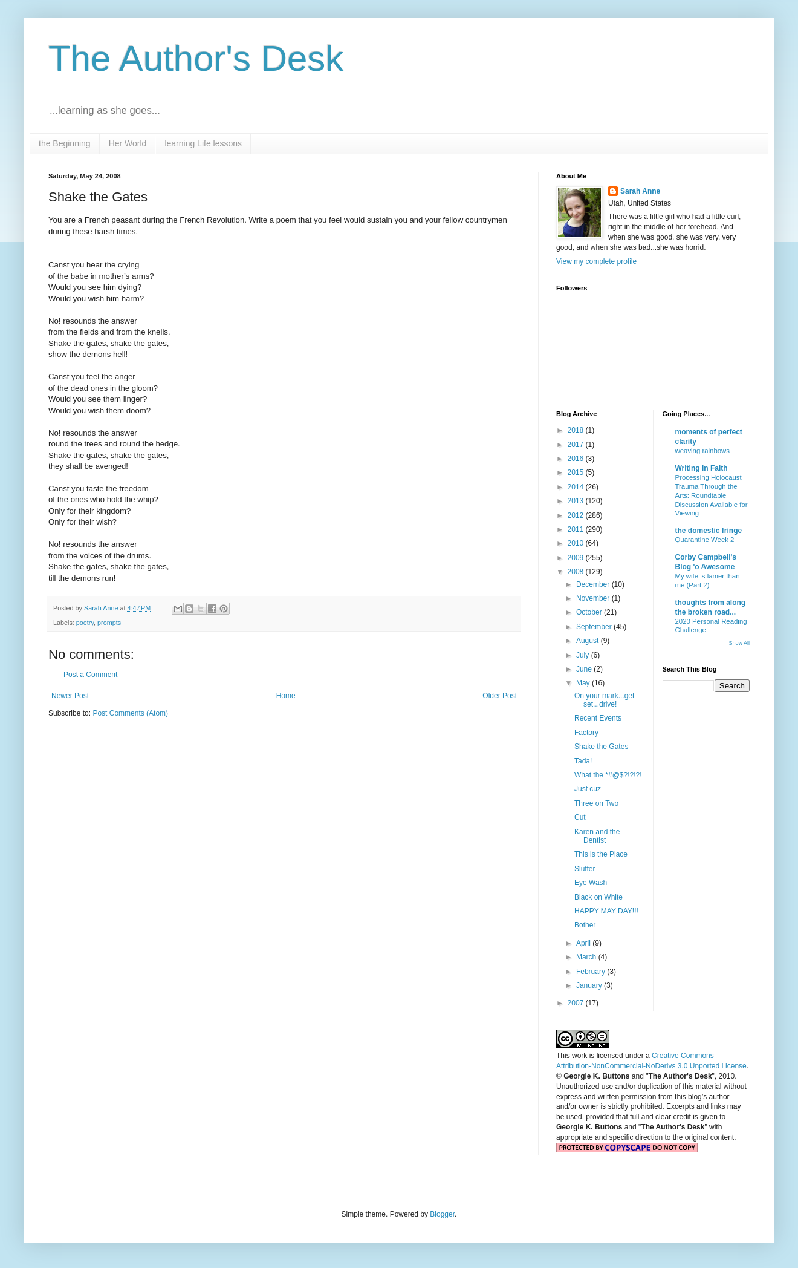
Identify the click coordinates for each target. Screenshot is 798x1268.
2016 (577, 458)
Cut (580, 817)
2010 (577, 543)
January (590, 985)
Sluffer (584, 868)
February (591, 971)
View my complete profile (596, 261)
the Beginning (65, 143)
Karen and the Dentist (597, 836)
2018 (577, 430)
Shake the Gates (601, 746)
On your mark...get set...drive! (604, 699)
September (595, 627)
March (587, 957)
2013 (577, 501)
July (583, 655)
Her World (128, 143)
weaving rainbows (702, 450)
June (585, 669)
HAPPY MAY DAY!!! (606, 911)
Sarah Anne (640, 191)
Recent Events (597, 718)
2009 (577, 558)
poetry (85, 622)
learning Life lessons (203, 143)
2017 (577, 444)
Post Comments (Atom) (130, 713)
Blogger (442, 1214)
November (594, 598)
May (584, 683)
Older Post (499, 695)
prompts (109, 622)
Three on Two (596, 803)
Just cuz (587, 789)
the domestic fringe (708, 530)
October (590, 612)
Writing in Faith (701, 468)
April (584, 943)
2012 (577, 515)
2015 (577, 472)
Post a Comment (90, 674)
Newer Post (70, 695)
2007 (577, 1003)
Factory (586, 732)
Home (286, 695)
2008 (577, 571)
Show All (739, 643)
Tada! (583, 761)
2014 (577, 487)
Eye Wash (590, 882)
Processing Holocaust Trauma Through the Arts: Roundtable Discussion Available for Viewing (711, 495)
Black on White (598, 897)
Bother (584, 925)
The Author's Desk (195, 58)
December (594, 584)
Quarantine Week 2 (705, 539)
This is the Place (601, 854)
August (588, 640)
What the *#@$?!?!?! (608, 775)
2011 (577, 529)
